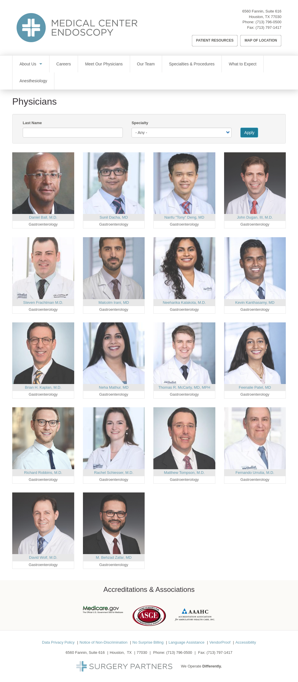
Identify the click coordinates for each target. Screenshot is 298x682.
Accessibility (245, 642)
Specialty (140, 123)
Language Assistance (186, 642)
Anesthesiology (33, 80)
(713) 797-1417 (268, 27)
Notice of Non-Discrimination (103, 642)
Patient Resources (215, 40)
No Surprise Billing (148, 642)
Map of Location (260, 40)
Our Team (146, 64)
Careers (63, 64)
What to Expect (242, 64)
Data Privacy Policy (58, 642)
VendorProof (220, 642)
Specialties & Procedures (191, 64)
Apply (249, 132)
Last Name (32, 123)
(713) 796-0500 (268, 22)
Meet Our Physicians (104, 64)
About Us (27, 64)
